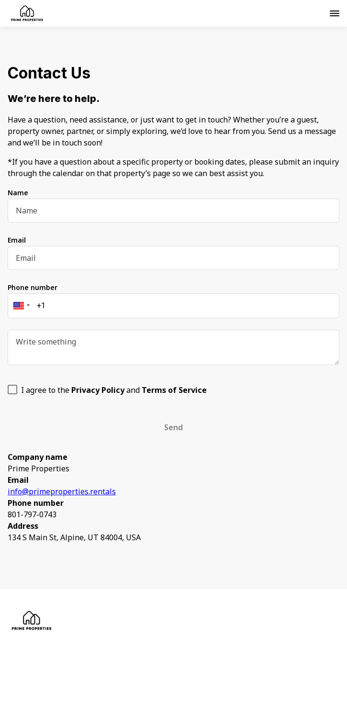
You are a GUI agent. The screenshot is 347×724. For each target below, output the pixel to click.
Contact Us (49, 672)
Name (18, 192)
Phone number (32, 287)
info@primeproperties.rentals (62, 491)
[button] (20, 305)
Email (17, 240)
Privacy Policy (55, 651)
